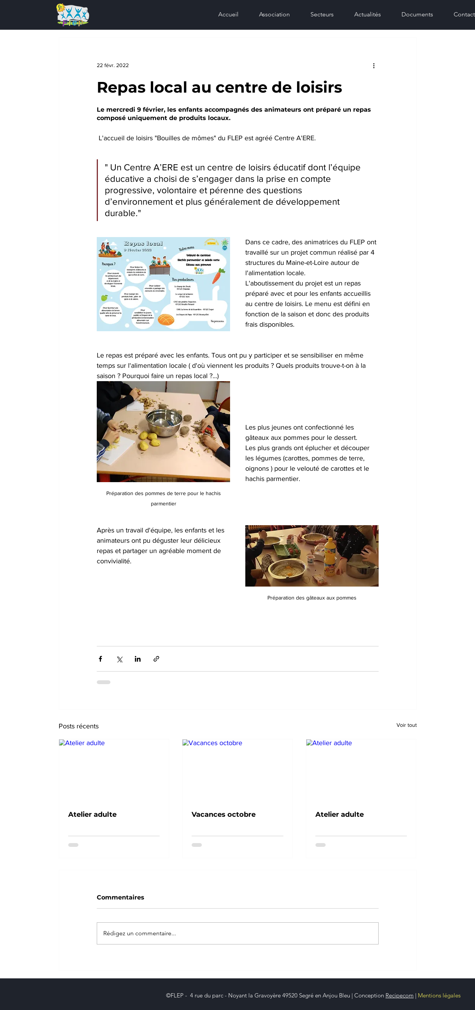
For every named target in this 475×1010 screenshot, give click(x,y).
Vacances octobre (224, 814)
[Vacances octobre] (237, 770)
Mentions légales (439, 995)
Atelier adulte (92, 814)
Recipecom (399, 995)
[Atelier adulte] (114, 770)
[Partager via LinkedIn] (137, 658)
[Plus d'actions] (374, 65)
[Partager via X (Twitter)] (119, 658)
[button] (317, 14)
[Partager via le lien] (156, 658)
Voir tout (407, 725)
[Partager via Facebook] (100, 658)
